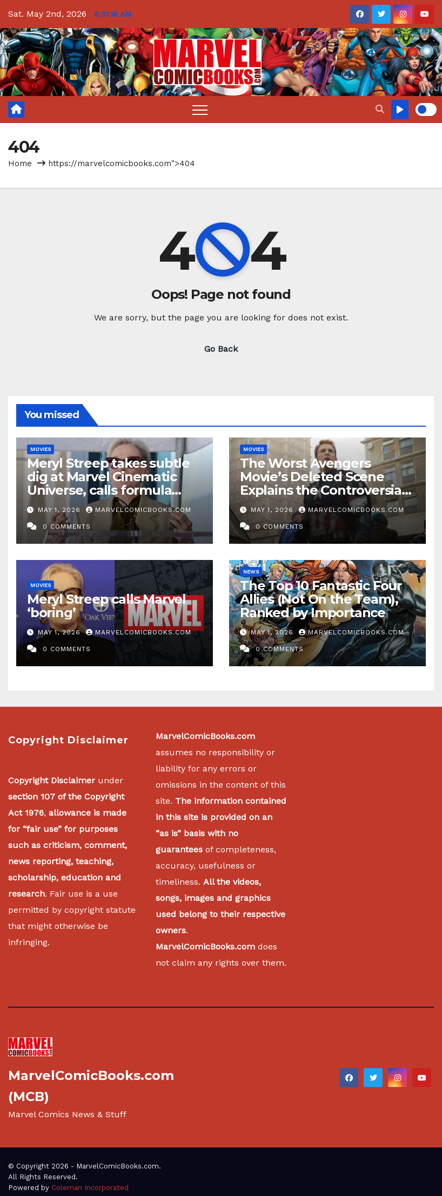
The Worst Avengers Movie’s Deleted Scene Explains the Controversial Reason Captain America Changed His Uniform (322, 490)
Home (20, 163)
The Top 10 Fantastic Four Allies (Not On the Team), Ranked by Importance (321, 599)
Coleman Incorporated (90, 1188)
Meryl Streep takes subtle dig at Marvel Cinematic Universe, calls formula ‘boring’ (108, 483)
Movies (40, 449)
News (251, 572)
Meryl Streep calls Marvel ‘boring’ (106, 605)
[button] (380, 109)
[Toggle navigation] (200, 109)
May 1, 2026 (60, 510)
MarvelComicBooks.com (138, 510)
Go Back (221, 349)
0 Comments (67, 526)
